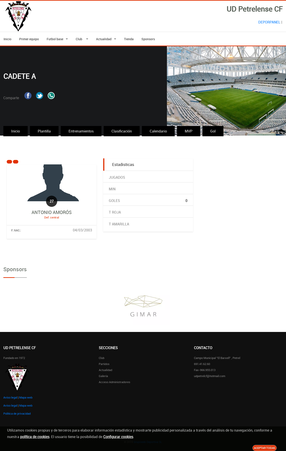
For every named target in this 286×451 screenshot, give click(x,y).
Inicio (7, 39)
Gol (213, 131)
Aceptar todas (264, 448)
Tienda (129, 39)
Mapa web (25, 397)
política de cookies (34, 436)
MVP (188, 131)
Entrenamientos (81, 131)
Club (80, 39)
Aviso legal (10, 397)
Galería (103, 376)
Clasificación (121, 131)
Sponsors (148, 39)
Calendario (158, 131)
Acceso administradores (114, 382)
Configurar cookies (118, 436)
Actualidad (103, 39)
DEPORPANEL (269, 22)
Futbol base (55, 39)
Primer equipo (29, 39)
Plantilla (44, 131)
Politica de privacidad (17, 413)
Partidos (104, 364)
